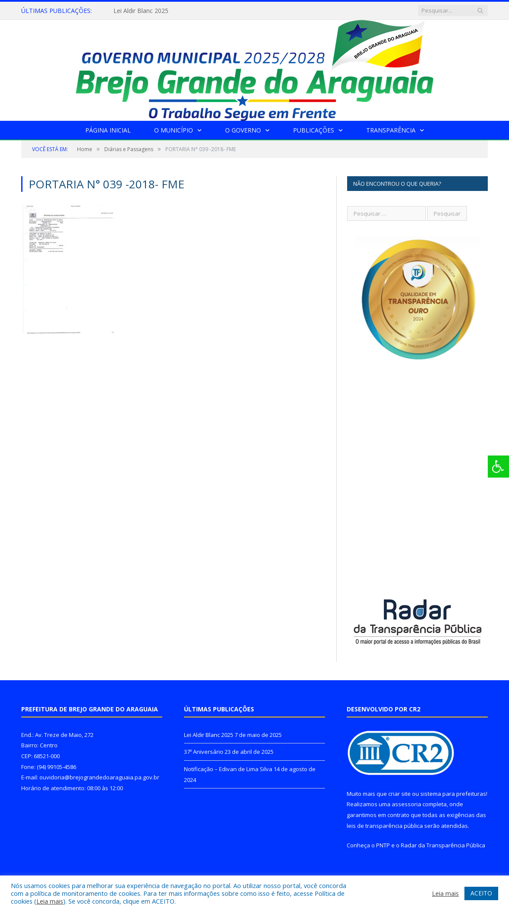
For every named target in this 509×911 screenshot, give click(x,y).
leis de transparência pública (385, 826)
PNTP (383, 845)
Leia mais (49, 901)
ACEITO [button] (481, 893)
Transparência (391, 130)
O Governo (243, 130)
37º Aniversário (203, 752)
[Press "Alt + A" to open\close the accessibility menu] (498, 467)
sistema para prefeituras (453, 794)
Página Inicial (108, 130)
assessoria (406, 804)
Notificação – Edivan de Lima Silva (228, 769)
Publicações (313, 130)
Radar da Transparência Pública (443, 845)
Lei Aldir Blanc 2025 (140, 11)
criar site (399, 794)
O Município (173, 130)
